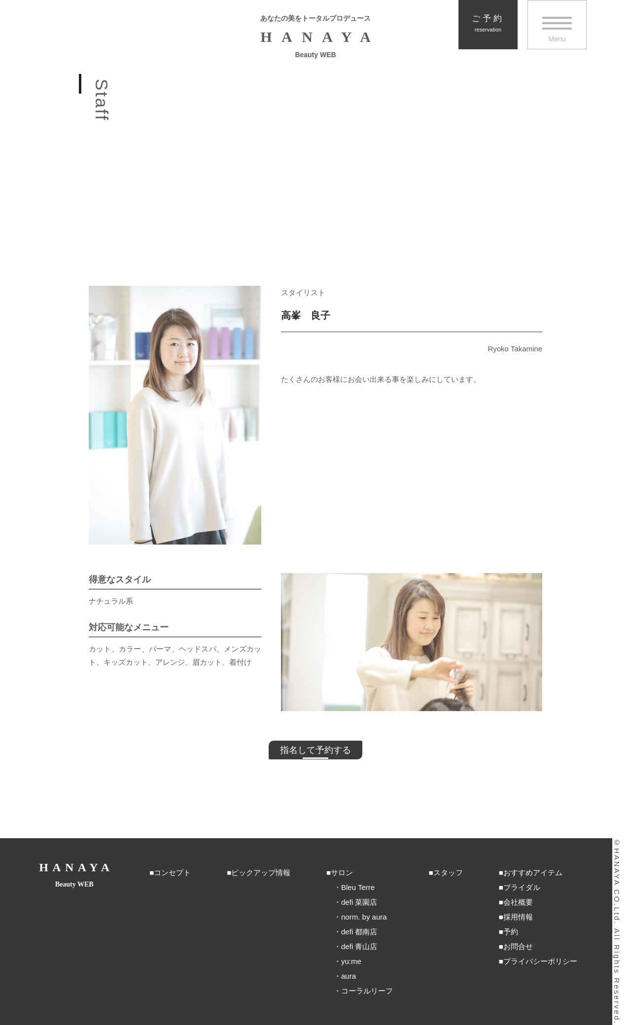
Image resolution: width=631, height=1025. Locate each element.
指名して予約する (315, 750)
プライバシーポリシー (540, 961)
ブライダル (521, 887)
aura (348, 976)
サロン (342, 872)
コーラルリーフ (367, 991)
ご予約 (488, 23)
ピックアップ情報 (260, 872)
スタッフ (448, 872)
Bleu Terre (358, 887)
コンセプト (172, 872)
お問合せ (518, 946)
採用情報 (518, 917)
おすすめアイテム (532, 872)
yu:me (351, 961)
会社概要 (518, 902)
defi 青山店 (359, 946)
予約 (510, 931)
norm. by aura (364, 917)
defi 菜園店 (359, 902)
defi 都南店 (359, 931)
